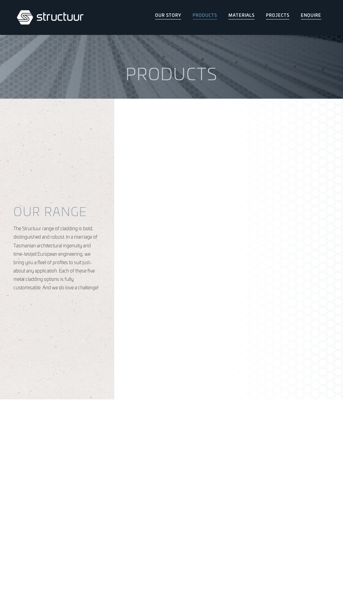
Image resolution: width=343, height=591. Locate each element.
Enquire (311, 15)
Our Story (168, 15)
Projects (277, 15)
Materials (241, 15)
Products (205, 15)
